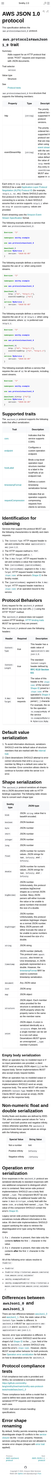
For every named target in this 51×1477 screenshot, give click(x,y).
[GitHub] (25, 1467)
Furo (39, 1474)
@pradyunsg (31, 1474)
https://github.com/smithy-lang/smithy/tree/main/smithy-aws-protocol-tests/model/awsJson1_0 (23, 1386)
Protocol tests (14, 88)
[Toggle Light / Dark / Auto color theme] (45, 3)
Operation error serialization (20, 1354)
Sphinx (20, 1474)
